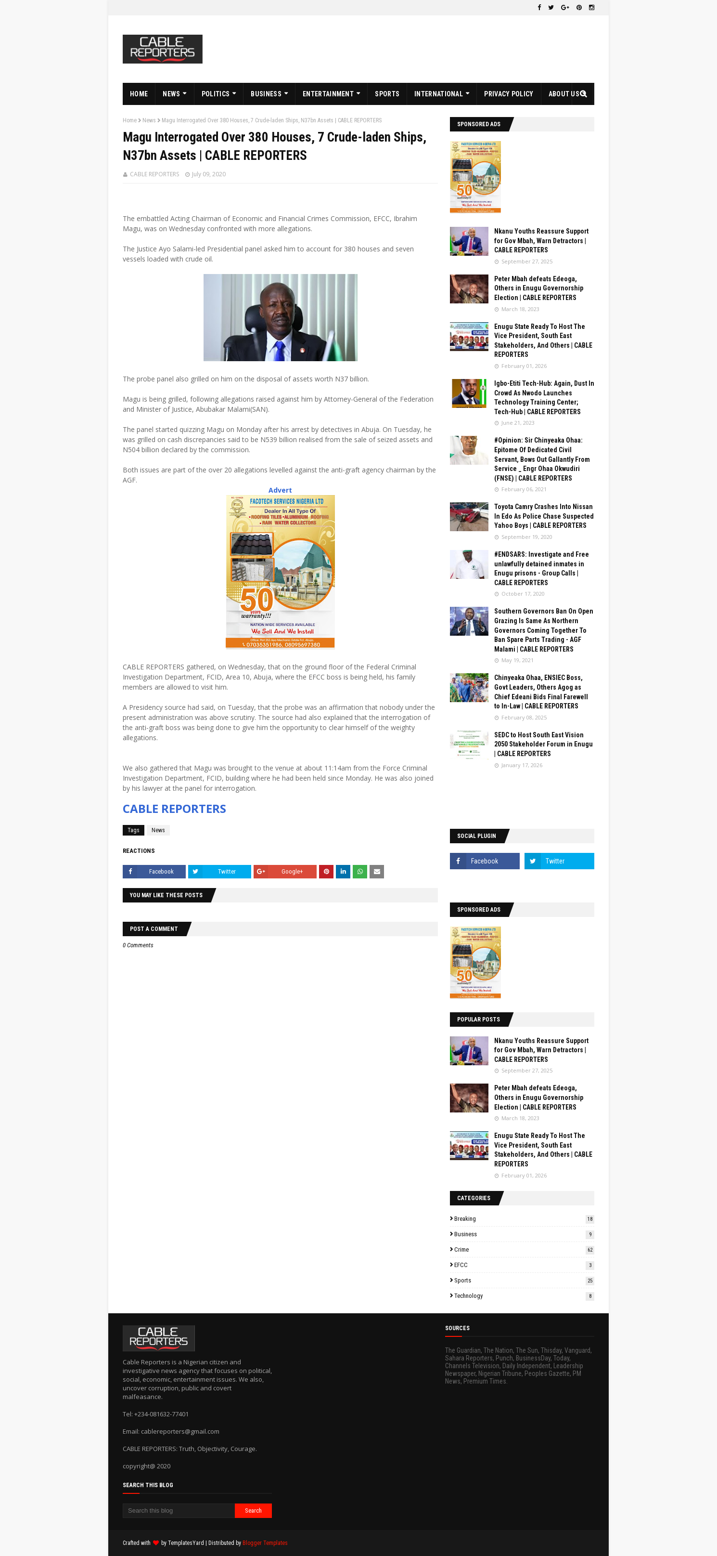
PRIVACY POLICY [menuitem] (508, 94)
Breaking (524, 1218)
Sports (524, 1280)
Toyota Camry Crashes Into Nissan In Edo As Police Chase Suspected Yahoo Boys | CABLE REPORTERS (544, 516)
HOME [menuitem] (139, 94)
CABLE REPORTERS (154, 174)
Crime (524, 1249)
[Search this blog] (179, 1511)
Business (524, 1234)
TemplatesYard (186, 1543)
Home (130, 120)
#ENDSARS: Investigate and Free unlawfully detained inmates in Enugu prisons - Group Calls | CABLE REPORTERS (541, 568)
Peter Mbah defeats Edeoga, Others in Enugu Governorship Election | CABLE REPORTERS (538, 288)
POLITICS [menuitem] (216, 94)
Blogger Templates (265, 1543)
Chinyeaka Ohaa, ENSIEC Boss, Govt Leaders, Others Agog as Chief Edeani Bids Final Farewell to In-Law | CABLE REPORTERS (541, 692)
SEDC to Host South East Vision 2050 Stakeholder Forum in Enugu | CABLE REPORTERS (543, 744)
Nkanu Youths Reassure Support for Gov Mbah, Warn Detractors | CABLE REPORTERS (541, 240)
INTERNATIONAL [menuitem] (438, 94)
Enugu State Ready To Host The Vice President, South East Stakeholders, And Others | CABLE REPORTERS (543, 341)
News (149, 120)
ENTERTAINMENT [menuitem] (328, 94)
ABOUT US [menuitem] (564, 94)
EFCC (524, 1264)
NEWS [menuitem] (171, 94)
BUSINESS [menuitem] (266, 94)
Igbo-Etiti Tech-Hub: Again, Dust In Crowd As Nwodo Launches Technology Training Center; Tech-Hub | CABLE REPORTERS (544, 397)
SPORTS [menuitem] (387, 94)
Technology (524, 1295)
